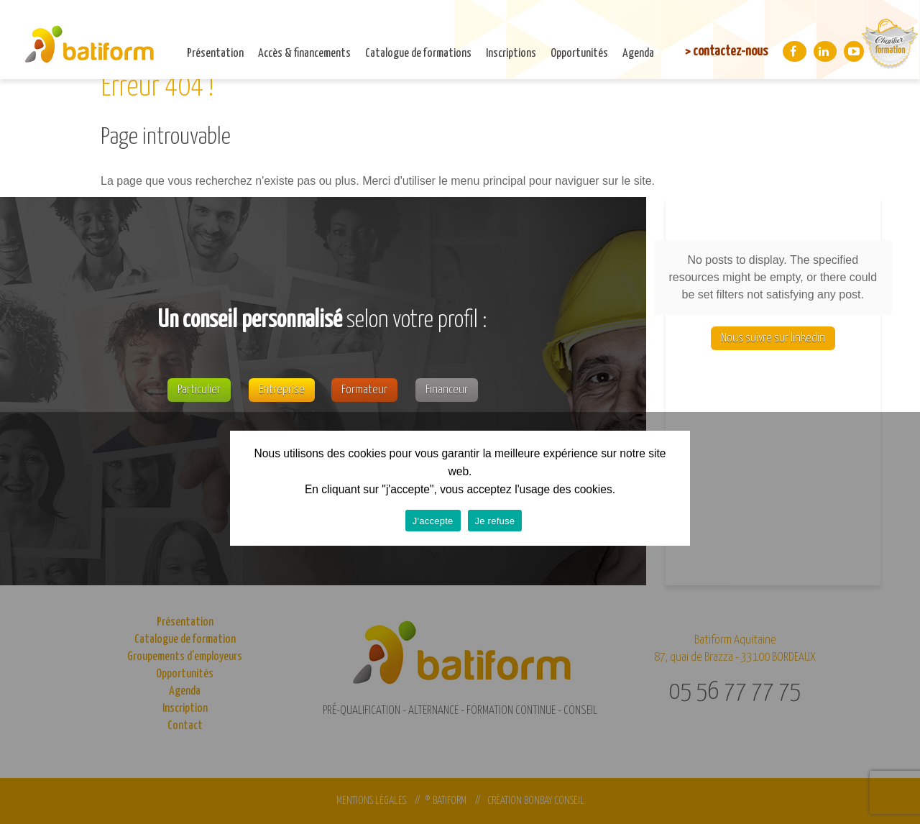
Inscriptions (511, 53)
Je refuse (495, 521)
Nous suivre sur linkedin (773, 338)
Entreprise (282, 390)
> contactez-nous (726, 51)
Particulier (199, 390)
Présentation (215, 53)
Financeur (447, 390)
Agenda (638, 53)
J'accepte (433, 521)
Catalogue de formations (418, 53)
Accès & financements (304, 53)
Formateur (364, 390)
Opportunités (579, 53)
